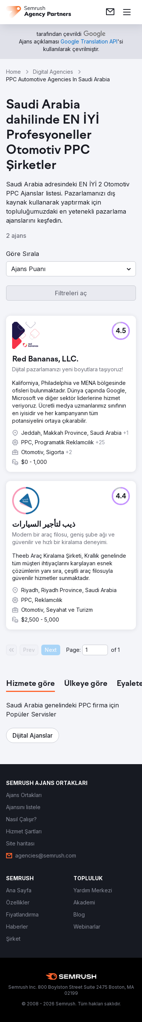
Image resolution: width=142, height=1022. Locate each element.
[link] (110, 12)
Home (13, 71)
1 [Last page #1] (119, 650)
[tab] (30, 684)
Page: (73, 650)
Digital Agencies (53, 71)
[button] (71, 268)
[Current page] (95, 650)
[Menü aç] (127, 12)
